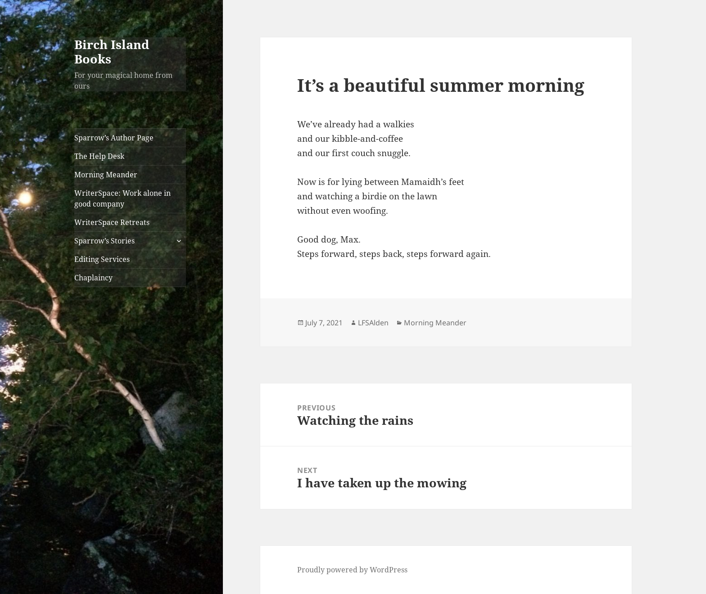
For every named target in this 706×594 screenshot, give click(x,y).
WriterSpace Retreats (111, 222)
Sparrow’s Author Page (114, 138)
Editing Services (102, 259)
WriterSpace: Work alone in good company (122, 198)
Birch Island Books (111, 51)
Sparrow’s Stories (104, 241)
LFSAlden (373, 323)
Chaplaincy (93, 278)
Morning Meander (105, 175)
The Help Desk (99, 156)
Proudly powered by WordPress (352, 570)
